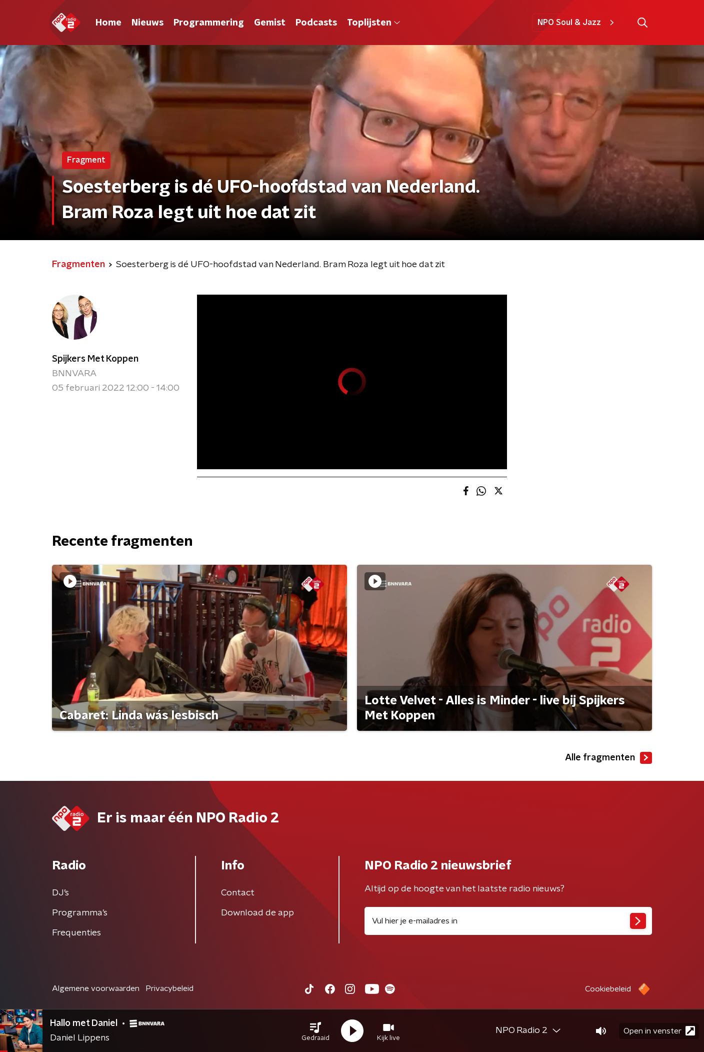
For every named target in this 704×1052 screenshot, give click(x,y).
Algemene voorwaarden (96, 988)
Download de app (257, 912)
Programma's (80, 912)
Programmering (209, 23)
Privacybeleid (170, 988)
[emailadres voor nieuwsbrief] (508, 921)
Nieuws (148, 23)
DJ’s (60, 892)
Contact (237, 892)
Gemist (270, 23)
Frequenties (76, 932)
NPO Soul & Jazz (577, 23)
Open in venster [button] (659, 1030)
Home (109, 23)
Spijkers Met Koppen (95, 359)
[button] (316, 1031)
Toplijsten (373, 23)
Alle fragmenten (608, 758)
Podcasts (316, 23)
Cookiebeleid (608, 989)
